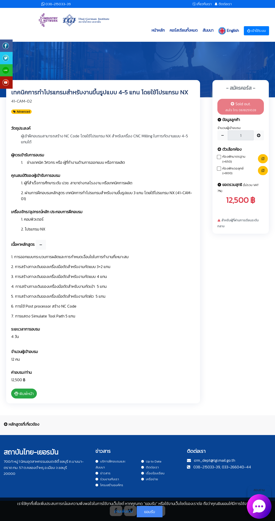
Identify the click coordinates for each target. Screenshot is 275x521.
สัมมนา (208, 30)
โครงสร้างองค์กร (109, 485)
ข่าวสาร (103, 473)
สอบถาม (259, 502)
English (228, 31)
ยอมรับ (149, 512)
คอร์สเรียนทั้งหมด (184, 30)
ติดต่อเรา (150, 467)
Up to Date (151, 461)
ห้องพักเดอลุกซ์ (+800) (233, 171)
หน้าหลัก (158, 30)
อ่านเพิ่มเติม (123, 511)
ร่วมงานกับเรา (107, 479)
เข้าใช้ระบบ (256, 30)
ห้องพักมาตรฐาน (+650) (233, 159)
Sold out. (240, 106)
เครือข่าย (149, 479)
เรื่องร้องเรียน (152, 473)
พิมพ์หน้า (24, 393)
